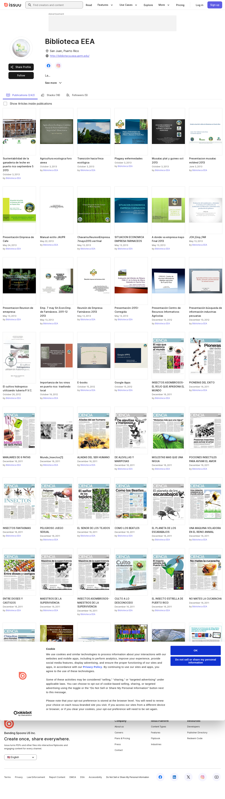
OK (196, 729)
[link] (89, 4)
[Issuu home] (12, 5)
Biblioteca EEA (13, 191)
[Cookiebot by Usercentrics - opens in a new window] (22, 792)
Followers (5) (77, 108)
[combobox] (57, 5)
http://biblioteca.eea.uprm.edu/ (69, 56)
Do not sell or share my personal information (195, 740)
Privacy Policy (92, 745)
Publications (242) (20, 108)
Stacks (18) (50, 108)
